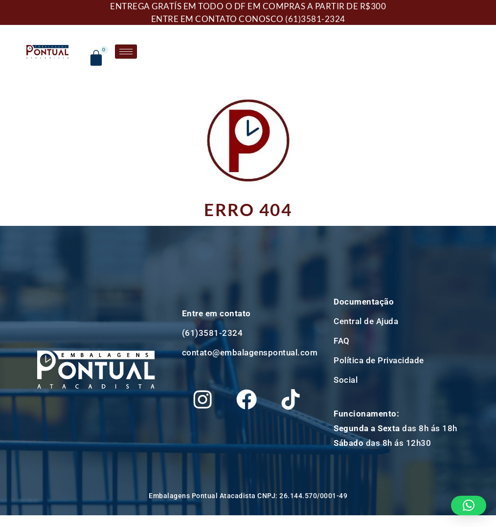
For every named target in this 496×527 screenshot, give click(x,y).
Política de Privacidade (379, 362)
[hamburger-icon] (129, 51)
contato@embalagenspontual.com (250, 331)
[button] (469, 505)
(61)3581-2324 (315, 19)
